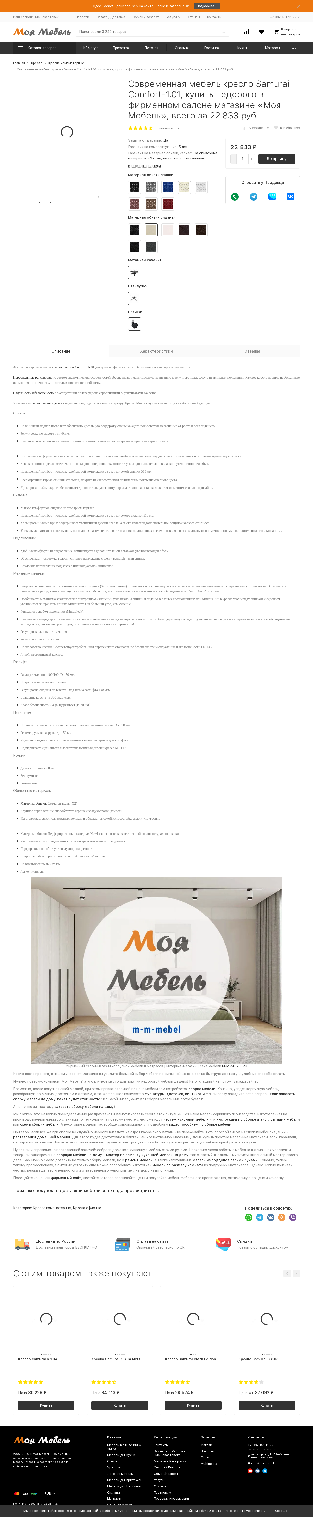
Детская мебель (120, 1474)
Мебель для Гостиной (124, 1486)
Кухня (242, 48)
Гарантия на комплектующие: (153, 147)
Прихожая (121, 48)
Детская (151, 48)
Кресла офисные (87, 1208)
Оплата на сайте (152, 1241)
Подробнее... (207, 6)
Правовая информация (171, 1498)
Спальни (113, 1492)
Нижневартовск (46, 17)
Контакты (214, 17)
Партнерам (162, 1492)
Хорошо (281, 1511)
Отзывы (194, 17)
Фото (205, 1457)
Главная (19, 63)
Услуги (159, 1480)
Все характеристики (144, 165)
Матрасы (272, 48)
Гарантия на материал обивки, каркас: (160, 153)
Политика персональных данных (35, 1503)
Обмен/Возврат (166, 1474)
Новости (82, 17)
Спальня (182, 48)
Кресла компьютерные (66, 63)
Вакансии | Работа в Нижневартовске (170, 1453)
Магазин (207, 1445)
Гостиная (212, 48)
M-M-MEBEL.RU (234, 1066)
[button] (98, 197)
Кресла (36, 63)
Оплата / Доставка (110, 17)
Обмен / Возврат (146, 17)
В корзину (277, 159)
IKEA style (91, 48)
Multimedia (209, 1464)
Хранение (114, 1467)
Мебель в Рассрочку (170, 1461)
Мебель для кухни (121, 1455)
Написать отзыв (168, 128)
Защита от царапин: (145, 140)
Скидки (244, 1241)
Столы (112, 1461)
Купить (46, 1405)
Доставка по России (56, 1241)
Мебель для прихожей (124, 1480)
